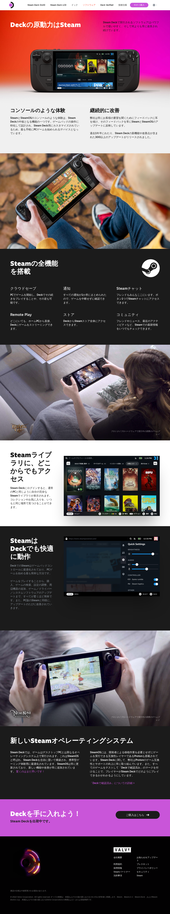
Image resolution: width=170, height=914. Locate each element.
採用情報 (118, 868)
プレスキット (143, 864)
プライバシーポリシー (147, 868)
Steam (140, 875)
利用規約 (118, 864)
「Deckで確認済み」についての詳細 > (112, 783)
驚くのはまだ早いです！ (30, 771)
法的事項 (118, 875)
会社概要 (118, 857)
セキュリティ (143, 872)
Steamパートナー (122, 872)
